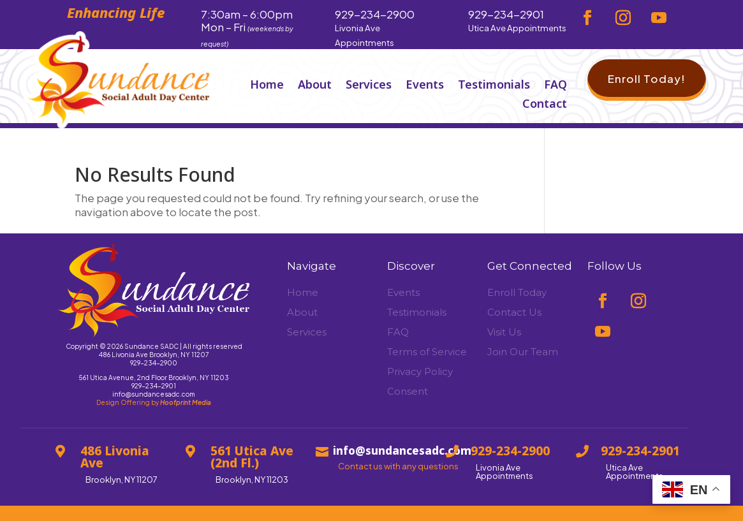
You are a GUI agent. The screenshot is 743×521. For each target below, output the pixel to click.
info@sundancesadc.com (153, 394)
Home (267, 86)
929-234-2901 (153, 386)
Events (425, 86)
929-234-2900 (153, 363)
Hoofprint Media (185, 402)
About (315, 86)
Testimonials (494, 86)
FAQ (555, 86)
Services (369, 86)
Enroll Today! (647, 78)
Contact (544, 105)
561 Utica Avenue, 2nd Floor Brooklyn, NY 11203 (153, 377)
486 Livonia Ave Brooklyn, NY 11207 (154, 354)
